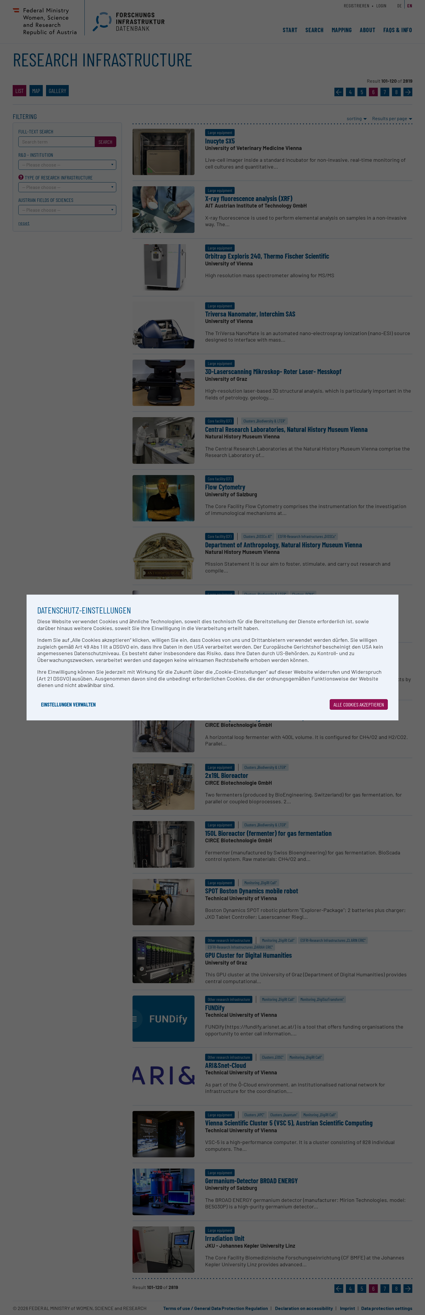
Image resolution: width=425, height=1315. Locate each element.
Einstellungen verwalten (68, 704)
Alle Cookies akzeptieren (359, 704)
